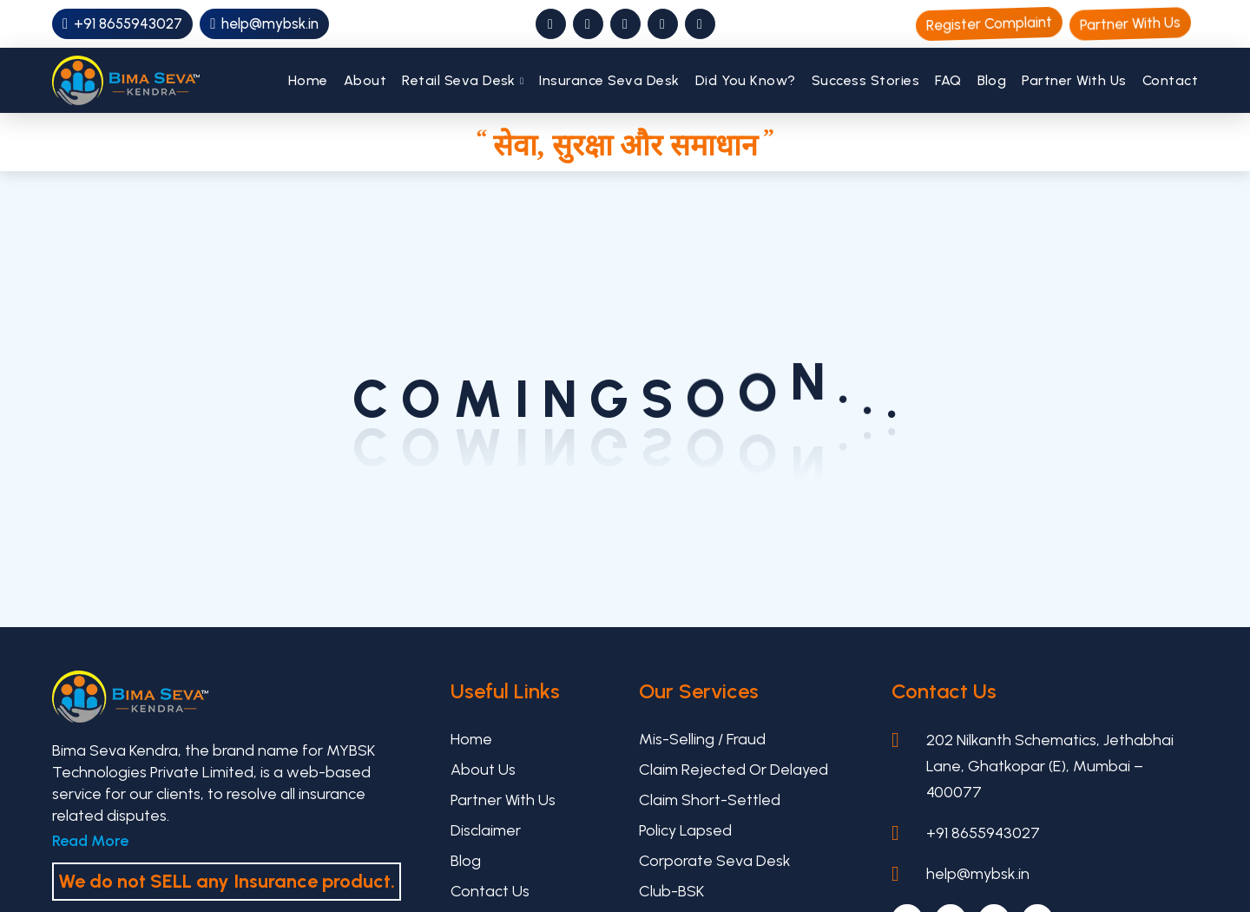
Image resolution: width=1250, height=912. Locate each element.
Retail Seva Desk (459, 80)
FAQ (948, 80)
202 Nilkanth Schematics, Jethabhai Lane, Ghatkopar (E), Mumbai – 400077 (1050, 766)
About (365, 80)
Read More (90, 840)
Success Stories (865, 80)
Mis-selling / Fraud (702, 739)
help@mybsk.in (264, 23)
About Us (483, 769)
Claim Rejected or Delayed (733, 769)
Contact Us (490, 891)
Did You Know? (745, 80)
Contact (1170, 80)
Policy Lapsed (685, 830)
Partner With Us (1130, 23)
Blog (992, 80)
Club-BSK (671, 891)
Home (308, 80)
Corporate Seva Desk (715, 860)
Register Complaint (989, 23)
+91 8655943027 (122, 23)
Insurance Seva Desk (609, 80)
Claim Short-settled (709, 800)
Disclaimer (486, 830)
